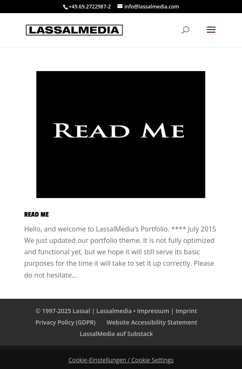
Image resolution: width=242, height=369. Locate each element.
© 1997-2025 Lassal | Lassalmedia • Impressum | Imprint (116, 311)
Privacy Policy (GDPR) (65, 322)
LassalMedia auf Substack (116, 334)
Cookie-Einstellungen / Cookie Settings (121, 360)
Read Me (36, 214)
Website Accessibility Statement (151, 322)
